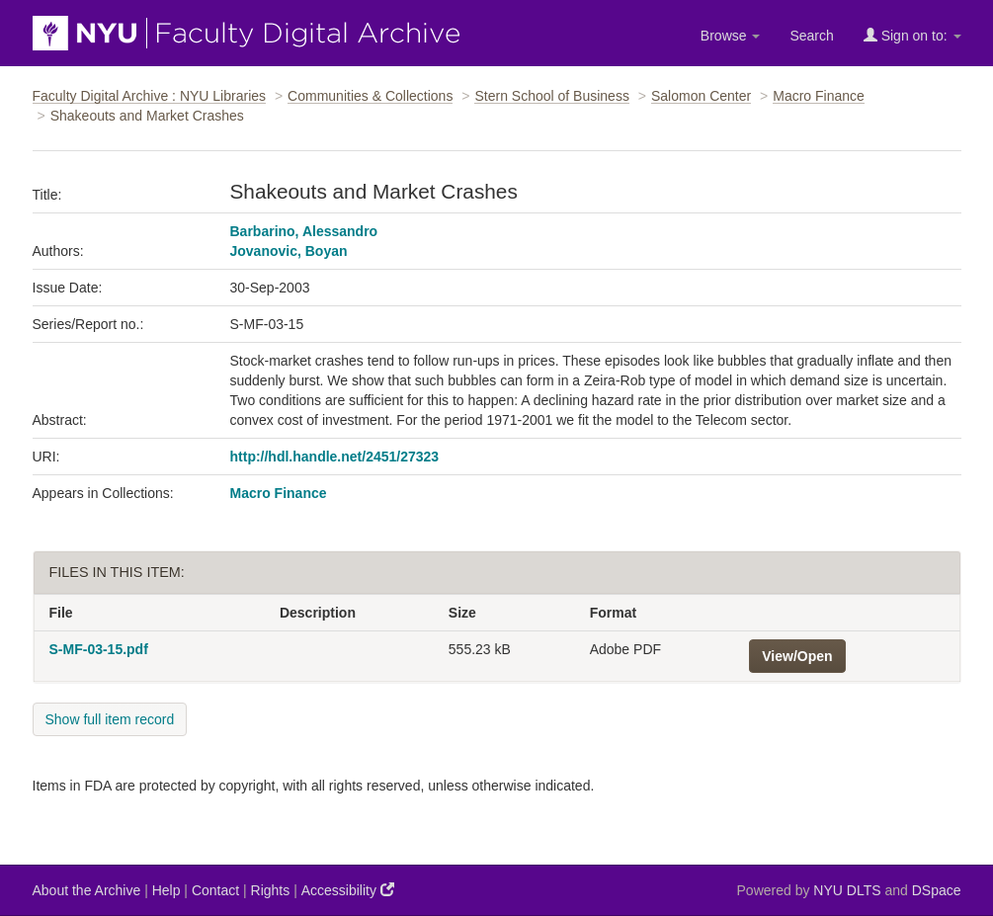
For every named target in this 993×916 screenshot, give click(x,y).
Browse (731, 35)
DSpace (936, 890)
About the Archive (87, 890)
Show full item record (110, 719)
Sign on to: (912, 35)
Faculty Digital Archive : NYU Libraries (150, 96)
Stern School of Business (551, 96)
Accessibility (347, 889)
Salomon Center (701, 96)
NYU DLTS (846, 890)
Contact (215, 890)
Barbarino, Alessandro (304, 231)
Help (166, 890)
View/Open (797, 656)
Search (811, 35)
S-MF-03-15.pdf (98, 649)
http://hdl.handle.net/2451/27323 (335, 456)
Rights (270, 890)
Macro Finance (819, 96)
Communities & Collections (370, 96)
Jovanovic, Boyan (289, 251)
